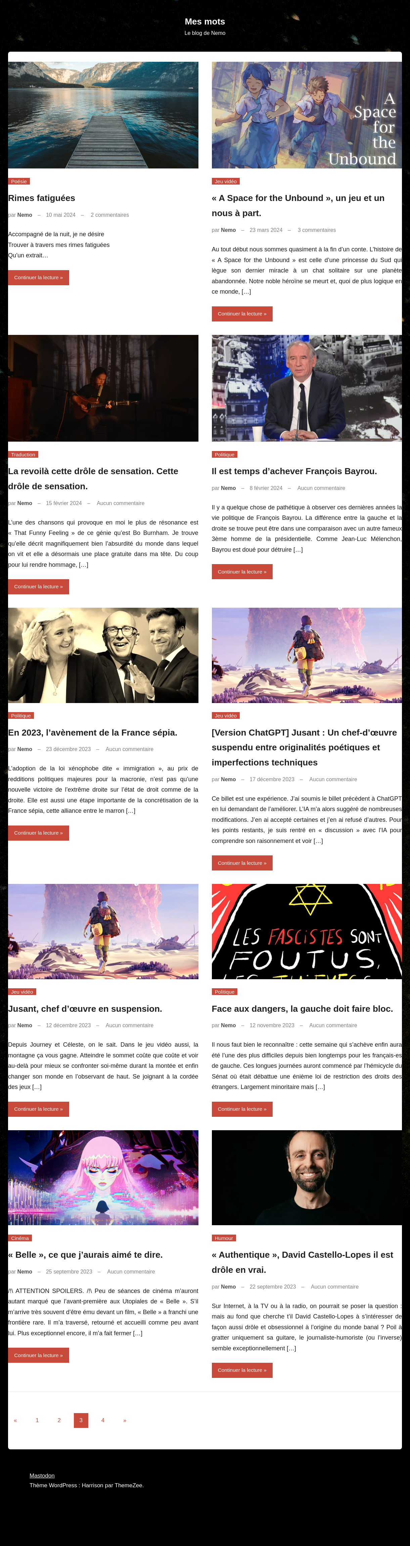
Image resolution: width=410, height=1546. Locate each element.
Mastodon (42, 1509)
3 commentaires (317, 230)
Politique (225, 455)
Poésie (19, 181)
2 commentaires (110, 215)
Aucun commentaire (120, 504)
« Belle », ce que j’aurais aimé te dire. (103, 1287)
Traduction (24, 455)
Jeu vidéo (226, 181)
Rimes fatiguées (49, 197)
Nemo (24, 215)
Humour (224, 1271)
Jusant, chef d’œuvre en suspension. (102, 1025)
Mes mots (205, 21)
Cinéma (20, 1271)
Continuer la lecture (37, 278)
